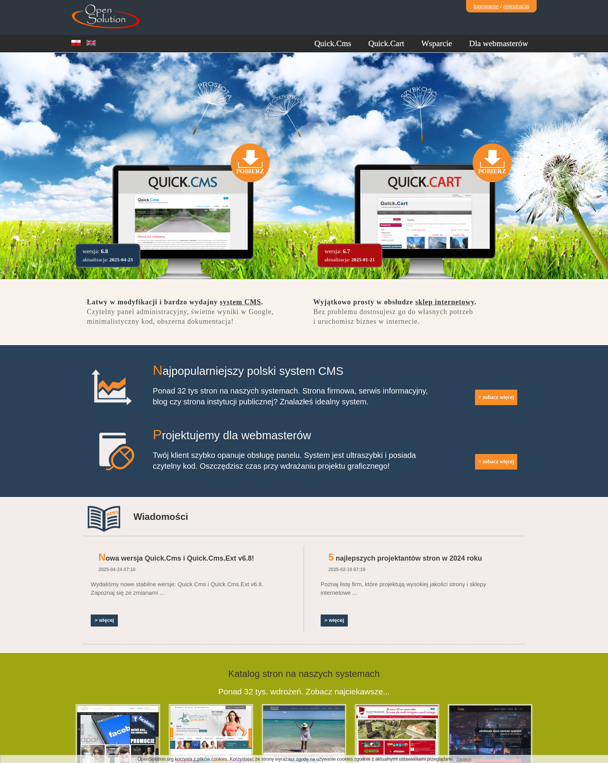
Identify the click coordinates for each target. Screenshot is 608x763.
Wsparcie (436, 43)
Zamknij (464, 759)
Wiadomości (160, 516)
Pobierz (250, 171)
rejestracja (516, 6)
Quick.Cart (386, 43)
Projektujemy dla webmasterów (232, 435)
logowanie (486, 6)
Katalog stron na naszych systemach (304, 673)
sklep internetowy (445, 302)
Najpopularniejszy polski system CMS (248, 371)
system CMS (240, 302)
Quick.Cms (332, 43)
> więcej (104, 620)
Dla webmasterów (498, 43)
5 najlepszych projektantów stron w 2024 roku (405, 558)
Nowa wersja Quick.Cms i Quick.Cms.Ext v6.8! (176, 558)
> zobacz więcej (496, 397)
